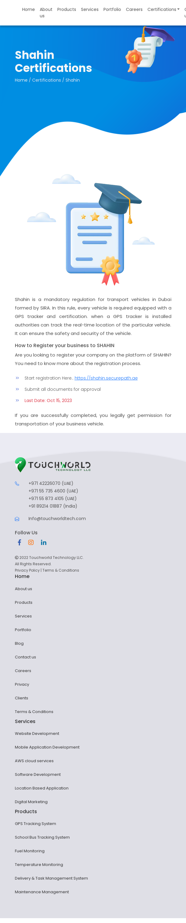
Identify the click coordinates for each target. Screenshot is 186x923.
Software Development (38, 774)
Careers (134, 9)
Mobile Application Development (47, 747)
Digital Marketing (31, 802)
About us (46, 12)
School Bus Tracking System (42, 837)
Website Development (37, 733)
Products (66, 9)
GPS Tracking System (35, 824)
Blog (19, 643)
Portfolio (112, 9)
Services (90, 9)
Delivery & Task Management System (51, 878)
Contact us (25, 657)
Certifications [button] (161, 9)
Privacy (22, 684)
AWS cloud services (34, 761)
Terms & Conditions (60, 570)
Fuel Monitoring (30, 851)
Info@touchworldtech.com (57, 519)
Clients (21, 698)
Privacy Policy (27, 570)
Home (28, 9)
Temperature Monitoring (39, 864)
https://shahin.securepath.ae (106, 378)
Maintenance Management (42, 892)
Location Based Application (42, 788)
